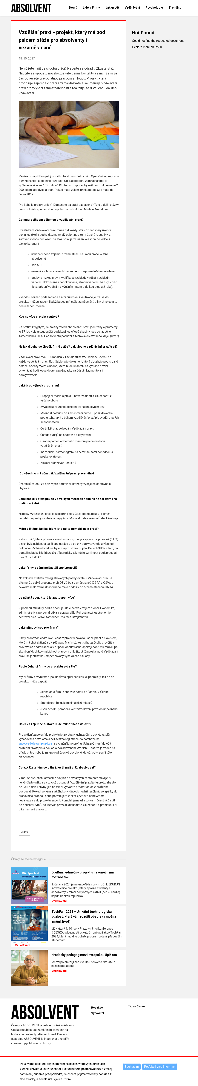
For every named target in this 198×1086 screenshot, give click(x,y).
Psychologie (154, 7)
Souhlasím (132, 1066)
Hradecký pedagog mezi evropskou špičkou (84, 955)
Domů (73, 7)
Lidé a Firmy (91, 7)
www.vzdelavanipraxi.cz (36, 743)
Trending (175, 7)
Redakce (97, 1007)
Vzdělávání (132, 7)
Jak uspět (112, 7)
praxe (24, 831)
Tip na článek (136, 1006)
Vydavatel (97, 1013)
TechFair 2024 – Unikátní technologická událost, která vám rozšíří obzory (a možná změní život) (83, 916)
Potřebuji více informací (159, 1066)
